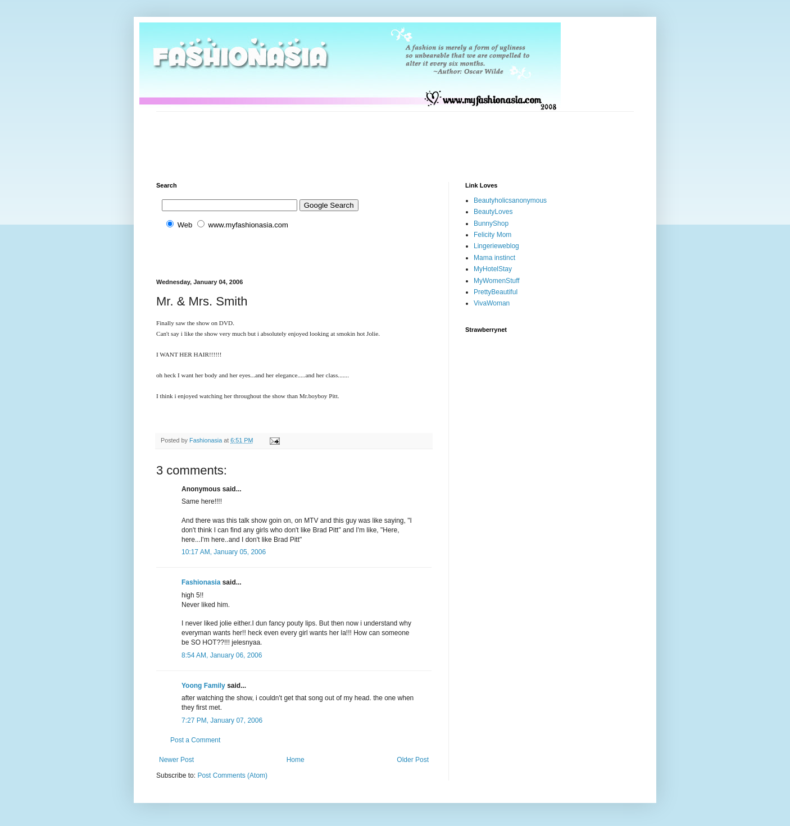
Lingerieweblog (496, 246)
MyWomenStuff (497, 281)
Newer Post (176, 760)
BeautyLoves (493, 212)
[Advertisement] (360, 137)
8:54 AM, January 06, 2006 (221, 655)
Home (296, 760)
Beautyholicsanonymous (510, 200)
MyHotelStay (493, 269)
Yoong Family (203, 686)
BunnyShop (491, 223)
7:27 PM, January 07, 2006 (221, 720)
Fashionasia (200, 582)
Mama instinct (494, 258)
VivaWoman (492, 303)
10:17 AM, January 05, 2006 (223, 552)
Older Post (413, 760)
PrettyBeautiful (495, 292)
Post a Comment (195, 740)
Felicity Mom (492, 235)
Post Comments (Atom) (232, 775)
